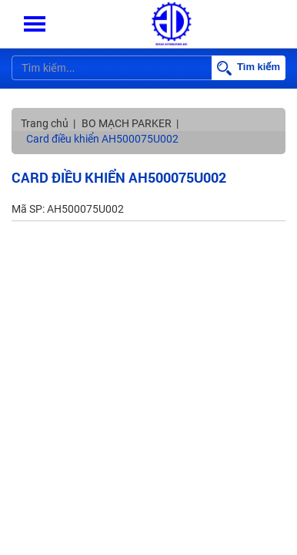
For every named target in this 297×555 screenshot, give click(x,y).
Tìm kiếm (248, 68)
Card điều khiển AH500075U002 (102, 139)
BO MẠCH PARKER (127, 123)
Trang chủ (44, 123)
